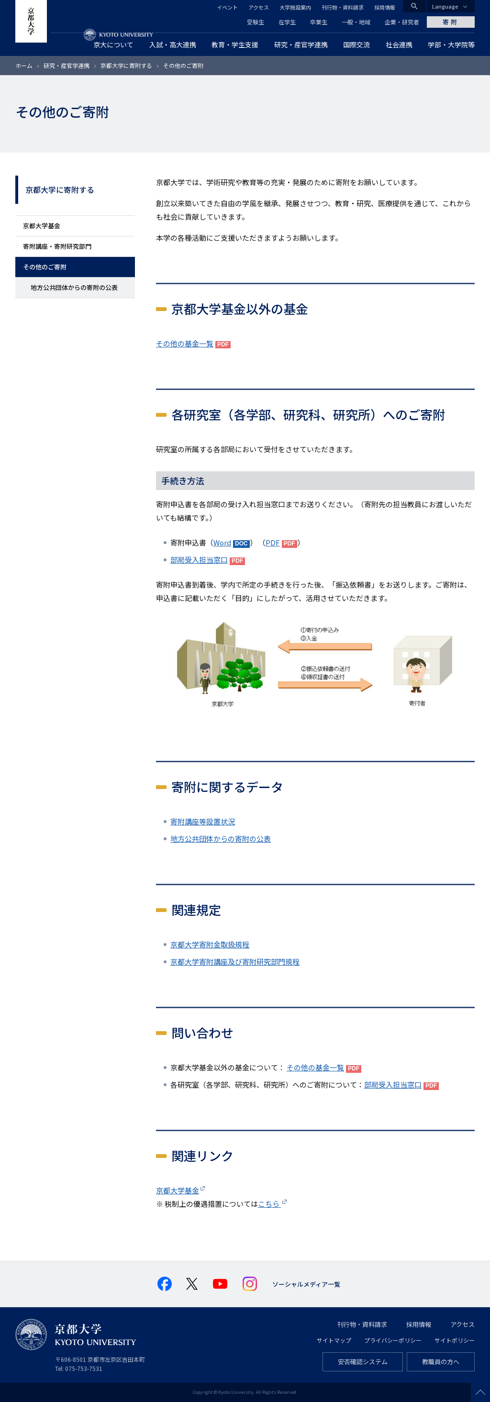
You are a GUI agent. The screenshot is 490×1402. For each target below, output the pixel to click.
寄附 (451, 21)
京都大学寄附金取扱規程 (209, 944)
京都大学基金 (41, 225)
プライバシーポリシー (393, 1340)
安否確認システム (363, 1361)
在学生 (287, 22)
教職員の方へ (440, 1361)
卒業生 (318, 22)
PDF (273, 542)
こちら (269, 1204)
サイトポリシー (454, 1340)
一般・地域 (356, 22)
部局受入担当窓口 (199, 560)
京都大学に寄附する (126, 65)
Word (222, 542)
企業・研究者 (402, 22)
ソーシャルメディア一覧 (306, 1284)
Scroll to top (480, 1392)
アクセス (258, 7)
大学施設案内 (295, 7)
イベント (227, 7)
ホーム (24, 65)
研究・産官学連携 (66, 65)
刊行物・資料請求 (343, 7)
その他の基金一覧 (184, 343)
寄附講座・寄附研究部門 (57, 246)
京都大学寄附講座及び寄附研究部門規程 (235, 962)
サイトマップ (334, 1340)
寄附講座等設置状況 (202, 821)
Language (445, 6)
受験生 (255, 22)
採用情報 (384, 7)
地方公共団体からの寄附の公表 (74, 287)
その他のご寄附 (45, 266)
